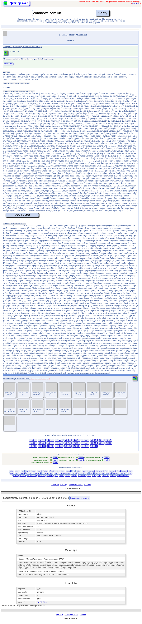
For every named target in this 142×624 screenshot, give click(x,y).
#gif (99, 475)
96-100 (108, 443)
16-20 (58, 440)
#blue (68, 471)
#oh (22, 471)
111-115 (50, 446)
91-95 (101, 443)
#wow (61, 475)
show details (136, 3)
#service (112, 471)
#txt (89, 475)
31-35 (85, 440)
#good (84, 471)
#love (62, 471)
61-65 (50, 443)
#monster (50, 475)
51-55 (33, 443)
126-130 (76, 446)
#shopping (37, 473)
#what (67, 475)
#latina (45, 471)
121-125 (67, 446)
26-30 (76, 440)
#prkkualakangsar (122, 475)
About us (55, 485)
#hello (17, 471)
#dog (93, 475)
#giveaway (99, 471)
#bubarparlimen (65, 473)
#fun (17, 473)
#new (96, 473)
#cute (102, 473)
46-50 (108, 440)
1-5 (33, 440)
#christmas (41, 475)
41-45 (101, 440)
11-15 (50, 440)
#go (27, 471)
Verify (55, 457)
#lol (56, 475)
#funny (15, 475)
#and (129, 473)
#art (130, 471)
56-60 (41, 443)
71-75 (67, 443)
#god (74, 473)
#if (57, 471)
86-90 (93, 443)
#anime (33, 471)
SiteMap (63, 485)
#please (80, 473)
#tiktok (74, 475)
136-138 (93, 446)
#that (11, 471)
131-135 (85, 446)
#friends (51, 471)
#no (106, 471)
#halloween (81, 475)
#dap (39, 471)
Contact (87, 485)
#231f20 (28, 473)
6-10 (41, 440)
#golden (91, 471)
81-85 (85, 443)
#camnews (8, 64)
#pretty (108, 473)
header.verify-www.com (79, 498)
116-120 (58, 446)
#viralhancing (31, 475)
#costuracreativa (47, 473)
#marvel (22, 475)
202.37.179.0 (42, 602)
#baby (56, 473)
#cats (22, 473)
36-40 (93, 440)
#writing (115, 473)
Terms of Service (76, 485)
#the (91, 473)
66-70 (58, 443)
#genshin (105, 475)
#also (11, 473)
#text (86, 473)
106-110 (41, 446)
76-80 (76, 443)
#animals (123, 473)
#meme (112, 475)
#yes (73, 471)
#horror (124, 471)
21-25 (67, 440)
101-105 (33, 446)
